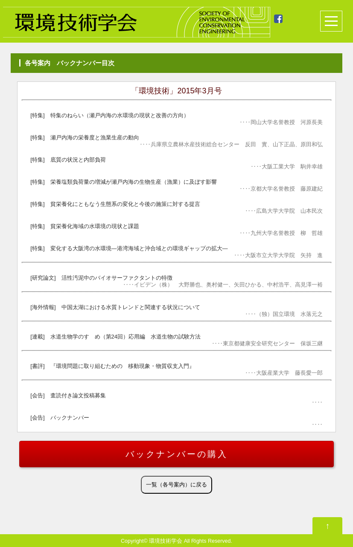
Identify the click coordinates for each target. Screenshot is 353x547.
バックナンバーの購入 (176, 454)
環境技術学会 (165, 541)
